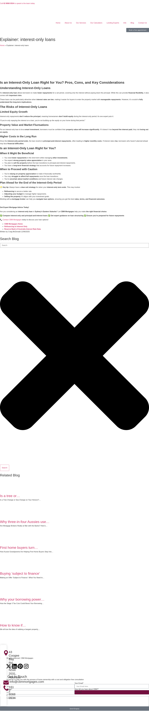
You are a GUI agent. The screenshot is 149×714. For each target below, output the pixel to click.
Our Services (81, 23)
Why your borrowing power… (22, 599)
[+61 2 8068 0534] (6, 688)
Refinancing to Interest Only (15, 226)
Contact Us (142, 23)
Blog (132, 23)
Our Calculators (96, 23)
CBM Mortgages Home (13, 224)
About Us (68, 23)
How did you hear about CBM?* (87, 689)
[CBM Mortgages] (74, 645)
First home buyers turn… (19, 548)
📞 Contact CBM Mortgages (11, 220)
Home (58, 23)
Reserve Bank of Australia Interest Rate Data (22, 229)
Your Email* (79, 683)
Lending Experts (113, 23)
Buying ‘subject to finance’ (20, 573)
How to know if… (13, 625)
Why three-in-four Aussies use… (24, 522)
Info (124, 23)
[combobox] (74, 245)
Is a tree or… (10, 496)
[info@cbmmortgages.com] (6, 682)
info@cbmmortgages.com (26, 681)
